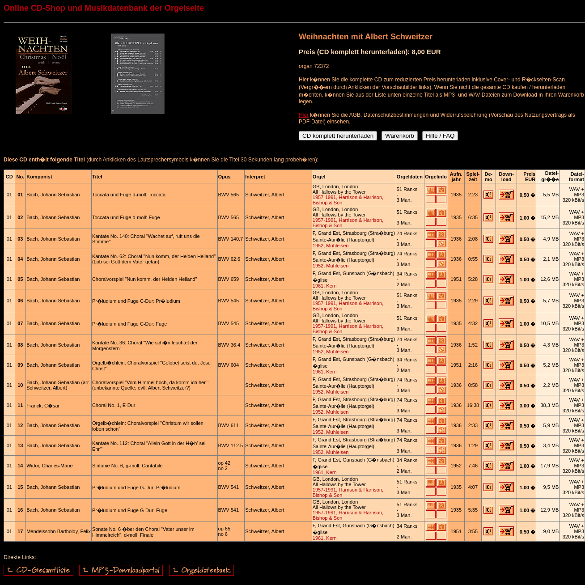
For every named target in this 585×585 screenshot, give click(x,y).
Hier (304, 115)
